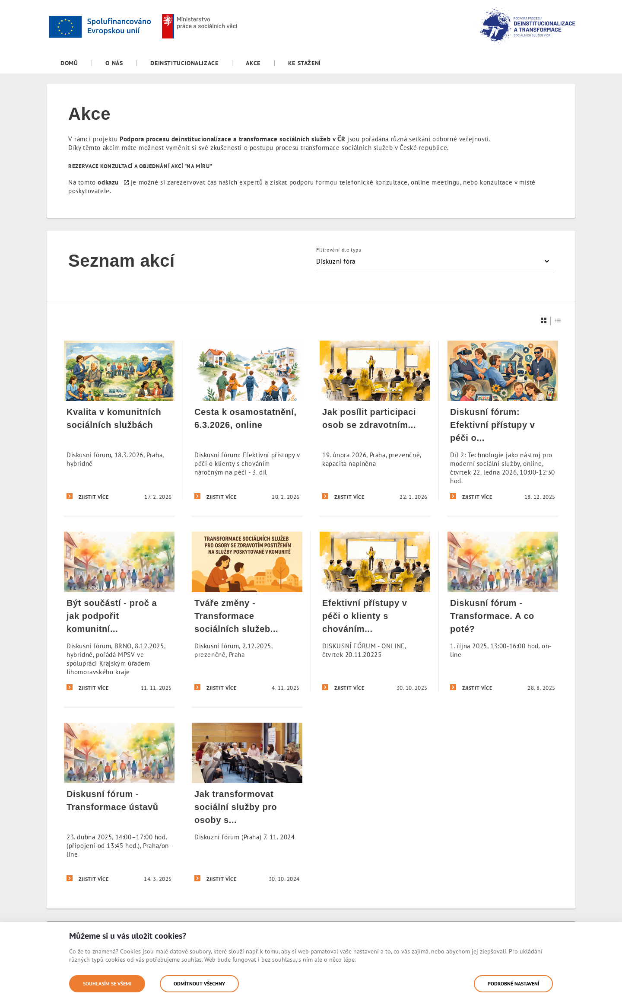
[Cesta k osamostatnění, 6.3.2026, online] (247, 420)
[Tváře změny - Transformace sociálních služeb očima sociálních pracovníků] (247, 611)
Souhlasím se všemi (107, 983)
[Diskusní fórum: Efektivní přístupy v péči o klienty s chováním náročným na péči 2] (503, 420)
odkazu (108, 182)
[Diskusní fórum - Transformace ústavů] (119, 802)
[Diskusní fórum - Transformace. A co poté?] (503, 611)
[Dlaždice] (544, 320)
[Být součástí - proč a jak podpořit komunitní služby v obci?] (119, 611)
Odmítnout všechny (199, 983)
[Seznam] (558, 320)
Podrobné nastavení (513, 983)
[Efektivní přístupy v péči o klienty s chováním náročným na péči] (375, 611)
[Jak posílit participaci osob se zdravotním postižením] (375, 420)
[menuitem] (69, 63)
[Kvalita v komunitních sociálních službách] (119, 420)
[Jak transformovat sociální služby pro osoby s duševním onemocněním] (247, 802)
